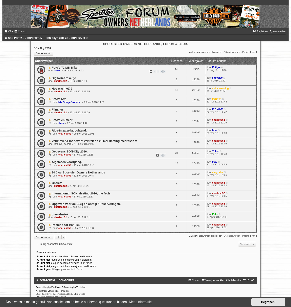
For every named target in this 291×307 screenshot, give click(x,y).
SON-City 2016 (42, 48)
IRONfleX (217, 109)
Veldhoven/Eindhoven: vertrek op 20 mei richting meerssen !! (94, 141)
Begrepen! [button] (268, 302)
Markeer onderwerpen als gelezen (205, 52)
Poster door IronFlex (66, 225)
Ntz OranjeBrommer (69, 102)
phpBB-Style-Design (76, 294)
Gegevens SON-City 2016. (70, 151)
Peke (215, 214)
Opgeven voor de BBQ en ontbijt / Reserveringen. (86, 204)
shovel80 (217, 77)
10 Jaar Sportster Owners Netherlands (78, 172)
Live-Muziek (60, 214)
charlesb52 (60, 81)
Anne (61, 123)
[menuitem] (8, 31)
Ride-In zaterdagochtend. (69, 130)
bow (214, 130)
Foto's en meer (62, 120)
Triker (57, 70)
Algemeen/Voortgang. (67, 162)
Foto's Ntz (59, 99)
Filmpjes (58, 109)
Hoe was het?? (62, 88)
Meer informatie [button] (140, 302)
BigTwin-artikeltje (64, 78)
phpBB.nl (65, 291)
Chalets (57, 183)
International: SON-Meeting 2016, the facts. (81, 193)
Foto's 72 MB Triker (65, 67)
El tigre (216, 67)
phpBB (50, 287)
